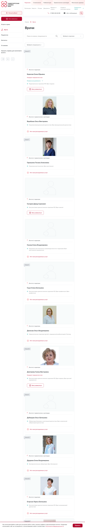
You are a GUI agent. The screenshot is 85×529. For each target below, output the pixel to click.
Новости (34, 8)
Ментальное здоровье (78, 2)
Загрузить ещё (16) (54, 423)
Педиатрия (27, 2)
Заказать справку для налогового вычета (11, 51)
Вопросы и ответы (53, 8)
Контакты (4, 40)
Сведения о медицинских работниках (67, 459)
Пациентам (4, 35)
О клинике (4, 45)
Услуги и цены (5, 24)
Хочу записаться (11, 19)
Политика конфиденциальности (35, 512)
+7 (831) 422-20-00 (32, 480)
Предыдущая (27, 429)
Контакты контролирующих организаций (68, 464)
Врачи (4, 30)
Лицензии (28, 509)
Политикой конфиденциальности (55, 526)
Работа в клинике (49, 452)
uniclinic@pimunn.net (32, 484)
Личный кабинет (11, 13)
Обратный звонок (77, 480)
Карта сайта (55, 512)
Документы (46, 8)
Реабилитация (47, 2)
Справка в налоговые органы (65, 8)
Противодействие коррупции (61, 509)
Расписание (27, 8)
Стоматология (37, 2)
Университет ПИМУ (79, 8)
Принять (77, 525)
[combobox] (72, 36)
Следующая (81, 429)
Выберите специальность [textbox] (34, 45)
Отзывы (40, 8)
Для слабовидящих (33, 505)
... (62, 429)
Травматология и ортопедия (61, 2)
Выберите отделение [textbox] (68, 36)
